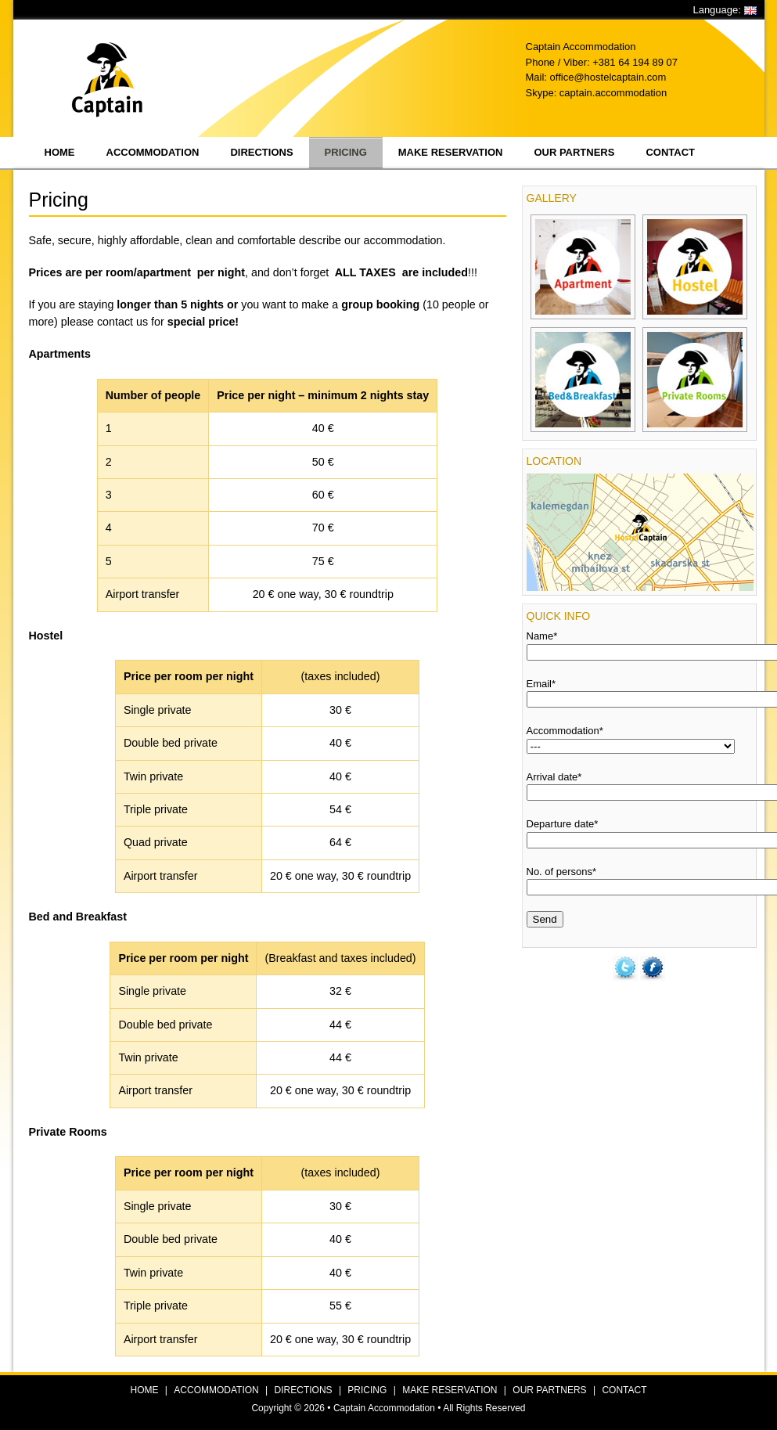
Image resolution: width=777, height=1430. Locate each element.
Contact (670, 152)
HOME (145, 1390)
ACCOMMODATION (216, 1390)
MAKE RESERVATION (449, 1390)
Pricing (346, 152)
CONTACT (624, 1390)
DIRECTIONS (304, 1390)
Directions (261, 152)
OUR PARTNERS (549, 1390)
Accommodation (153, 152)
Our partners (574, 152)
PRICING (367, 1390)
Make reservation (450, 152)
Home (60, 152)
